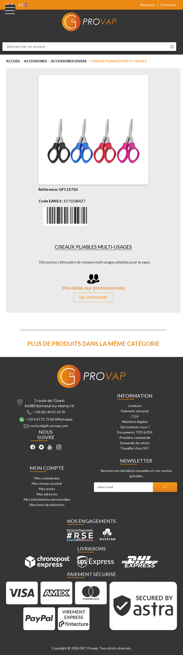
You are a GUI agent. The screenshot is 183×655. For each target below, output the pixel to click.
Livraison (135, 406)
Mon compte (47, 468)
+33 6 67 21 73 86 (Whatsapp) (49, 419)
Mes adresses (47, 494)
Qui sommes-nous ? (135, 427)
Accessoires (35, 61)
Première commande (134, 437)
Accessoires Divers (69, 61)
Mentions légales (135, 422)
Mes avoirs (47, 489)
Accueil (13, 61)
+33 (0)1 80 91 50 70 (49, 412)
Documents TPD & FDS (134, 432)
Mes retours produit (47, 483)
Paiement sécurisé (135, 411)
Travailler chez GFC (134, 448)
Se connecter (93, 297)
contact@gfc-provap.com (49, 426)
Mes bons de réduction (47, 505)
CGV (135, 416)
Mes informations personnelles (47, 499)
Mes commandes (47, 478)
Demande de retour (135, 443)
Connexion (168, 5)
